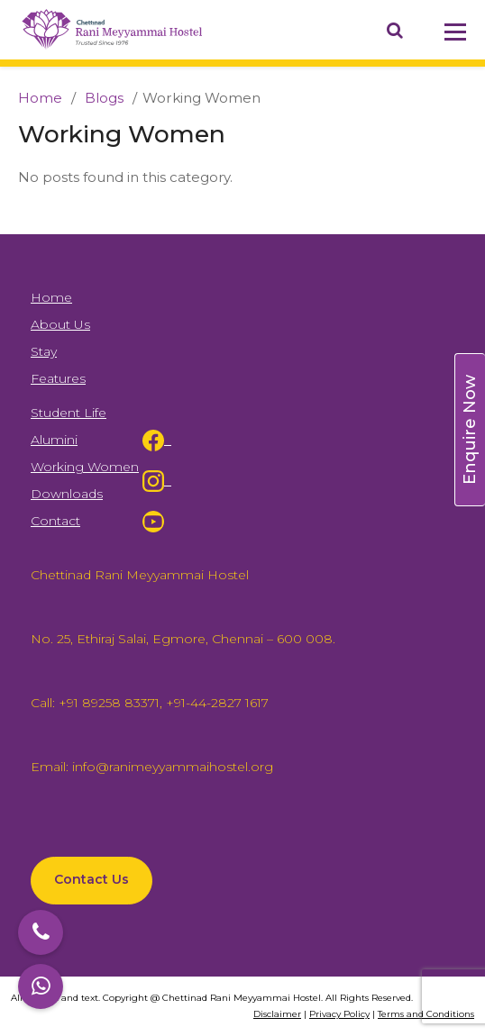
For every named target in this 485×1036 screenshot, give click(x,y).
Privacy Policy (339, 1014)
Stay (44, 351)
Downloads (67, 494)
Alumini (54, 440)
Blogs (102, 97)
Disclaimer (277, 1014)
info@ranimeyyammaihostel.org (171, 767)
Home (40, 97)
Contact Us (91, 879)
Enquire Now (470, 430)
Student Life (68, 412)
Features (58, 378)
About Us (60, 324)
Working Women (85, 467)
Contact (55, 521)
